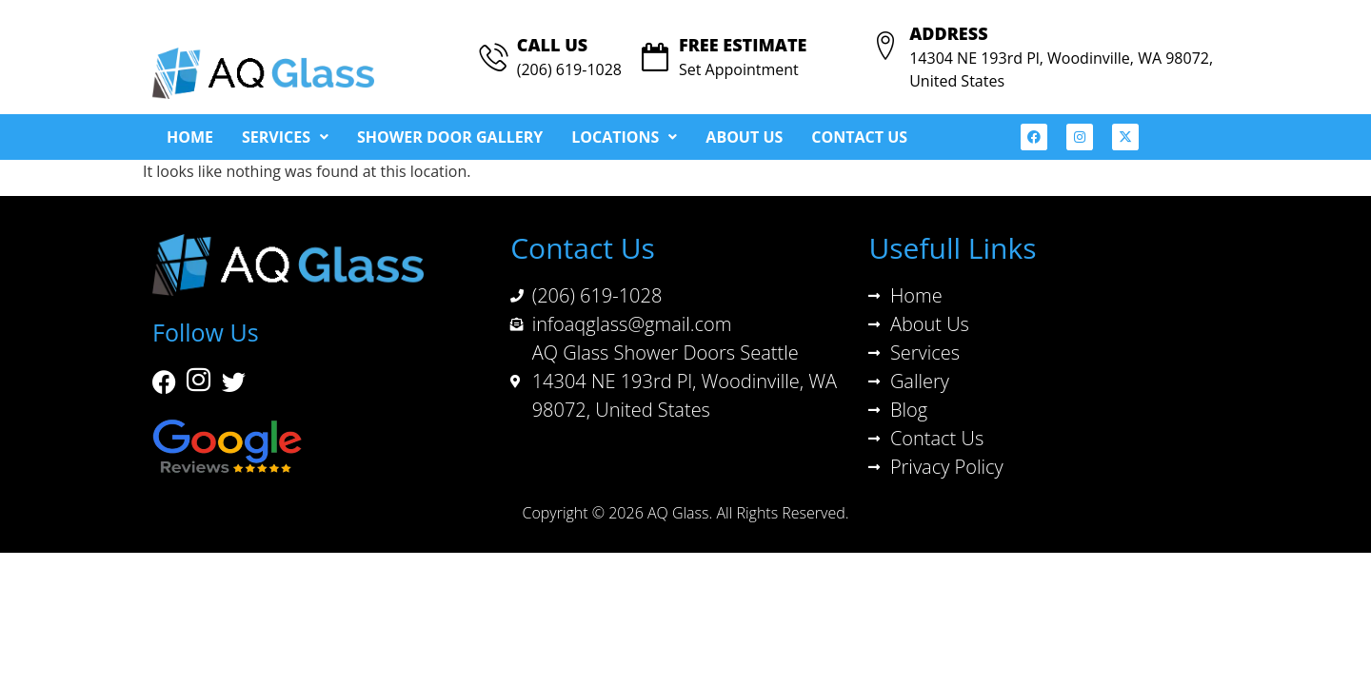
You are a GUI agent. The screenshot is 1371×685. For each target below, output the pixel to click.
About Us (744, 137)
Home (190, 137)
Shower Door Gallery (450, 137)
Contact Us (859, 137)
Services (285, 137)
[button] (285, 137)
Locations (624, 137)
